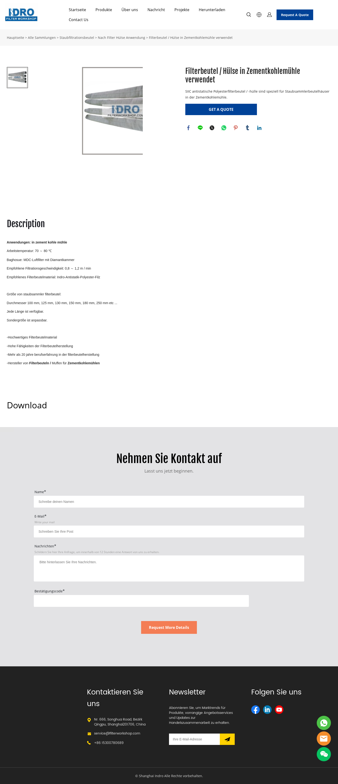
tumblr (247, 128)
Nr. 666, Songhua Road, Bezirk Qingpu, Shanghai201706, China (120, 722)
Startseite (77, 9)
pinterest (236, 128)
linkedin (259, 128)
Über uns (129, 9)
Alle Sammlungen (42, 37)
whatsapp (224, 128)
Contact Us (78, 19)
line (200, 128)
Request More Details (169, 627)
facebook (188, 128)
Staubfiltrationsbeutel (77, 37)
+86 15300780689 (109, 742)
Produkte (103, 9)
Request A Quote (295, 15)
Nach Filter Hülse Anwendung (121, 37)
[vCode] (141, 601)
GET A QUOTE (221, 109)
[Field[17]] (169, 531)
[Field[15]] (169, 502)
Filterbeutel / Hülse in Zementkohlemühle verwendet (191, 37)
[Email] (194, 739)
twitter (212, 128)
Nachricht (156, 9)
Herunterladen (212, 9)
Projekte (181, 9)
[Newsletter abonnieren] (227, 739)
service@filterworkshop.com (117, 733)
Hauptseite (15, 37)
